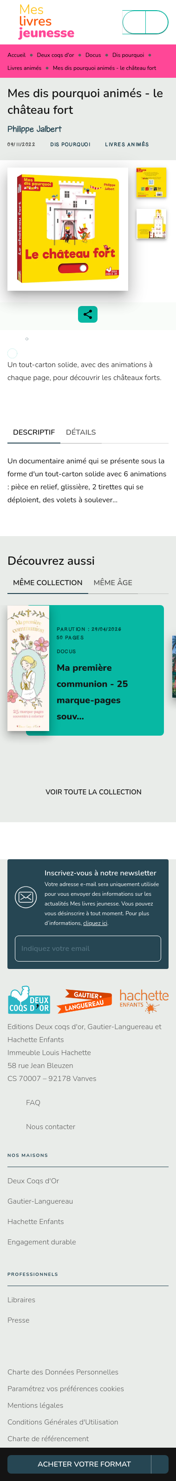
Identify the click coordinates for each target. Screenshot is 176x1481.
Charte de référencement (48, 1439)
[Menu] (145, 22)
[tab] (33, 432)
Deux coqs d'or (55, 55)
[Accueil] (46, 22)
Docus (93, 55)
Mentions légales (35, 1405)
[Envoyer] (150, 948)
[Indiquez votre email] (76, 949)
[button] (70, 145)
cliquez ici (95, 923)
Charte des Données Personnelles (62, 1372)
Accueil (16, 55)
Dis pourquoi (128, 55)
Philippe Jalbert (34, 129)
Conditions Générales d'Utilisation (62, 1422)
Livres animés (24, 68)
